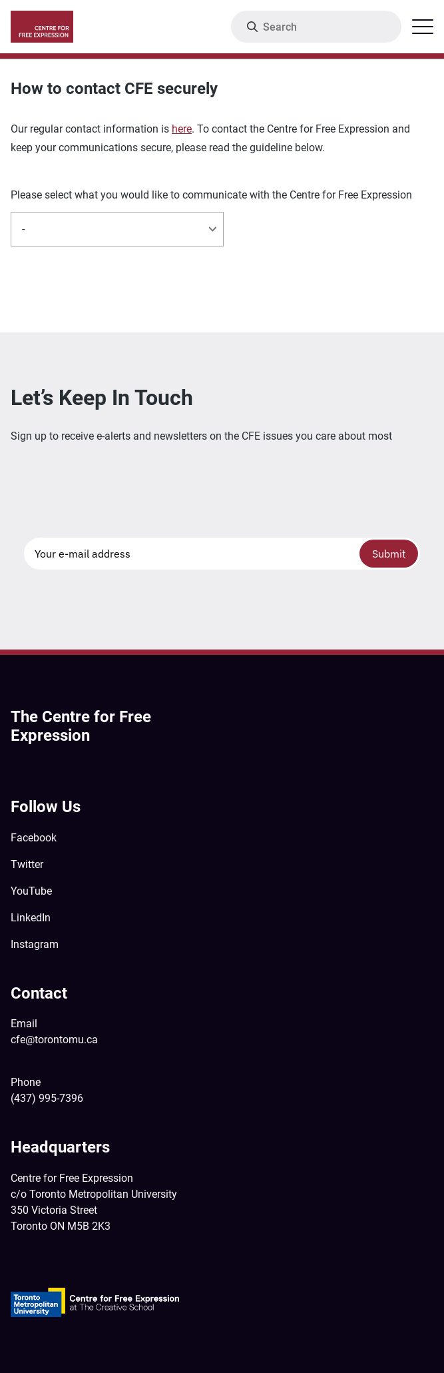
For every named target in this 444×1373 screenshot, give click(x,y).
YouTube (31, 891)
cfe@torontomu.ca (54, 1039)
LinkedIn (31, 917)
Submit (389, 553)
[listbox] (117, 229)
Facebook (34, 837)
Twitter (27, 864)
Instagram (35, 944)
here (182, 129)
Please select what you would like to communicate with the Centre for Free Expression (211, 195)
